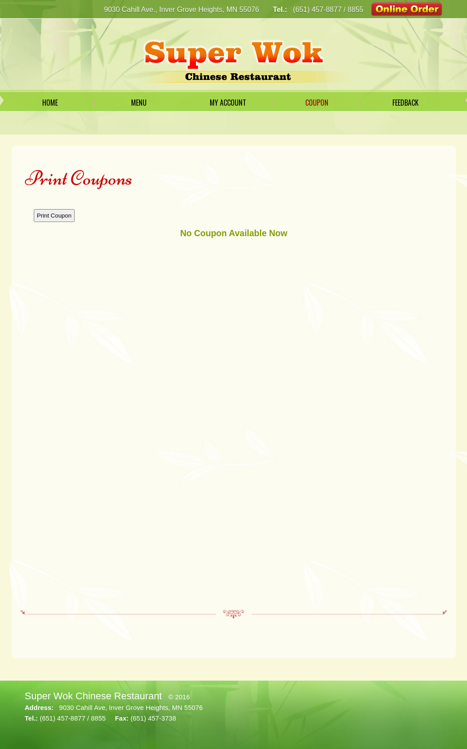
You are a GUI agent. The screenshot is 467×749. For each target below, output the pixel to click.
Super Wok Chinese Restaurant (93, 695)
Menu (139, 102)
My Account (228, 102)
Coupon (316, 102)
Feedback (405, 102)
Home (50, 102)
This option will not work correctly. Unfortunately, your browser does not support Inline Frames (234, 400)
